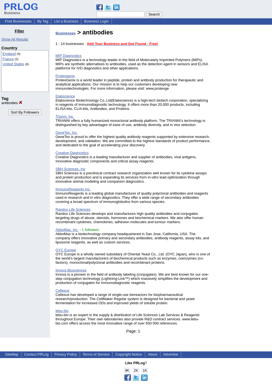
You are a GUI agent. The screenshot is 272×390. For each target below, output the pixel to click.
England (9, 54)
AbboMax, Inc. (67, 230)
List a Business (66, 21)
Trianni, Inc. (65, 116)
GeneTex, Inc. (67, 132)
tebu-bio (62, 311)
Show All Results (14, 39)
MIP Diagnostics (69, 56)
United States (13, 64)
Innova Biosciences (71, 270)
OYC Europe (66, 250)
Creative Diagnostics (72, 153)
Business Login (96, 21)
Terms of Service (96, 354)
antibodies (11, 103)
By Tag (42, 21)
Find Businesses (18, 21)
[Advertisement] (243, 112)
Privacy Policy (65, 354)
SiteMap (11, 354)
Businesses (65, 33)
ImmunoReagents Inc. (73, 189)
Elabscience (65, 96)
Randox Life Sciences (73, 209)
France (8, 59)
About (152, 354)
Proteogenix (65, 76)
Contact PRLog (36, 354)
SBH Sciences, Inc (70, 169)
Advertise (170, 354)
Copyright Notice (128, 354)
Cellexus (62, 290)
